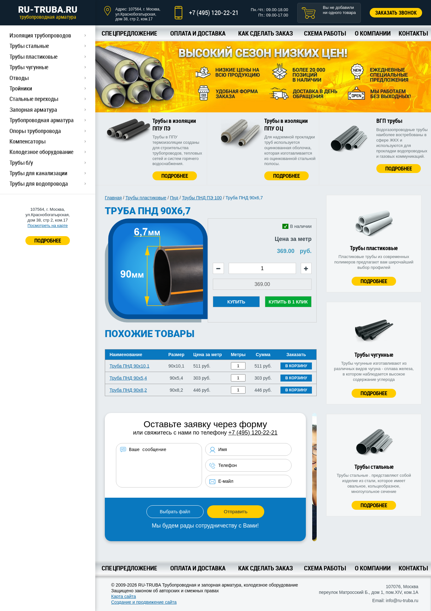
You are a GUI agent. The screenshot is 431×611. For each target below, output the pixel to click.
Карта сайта (123, 596)
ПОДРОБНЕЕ (47, 240)
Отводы (19, 78)
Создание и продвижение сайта (144, 602)
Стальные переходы (34, 99)
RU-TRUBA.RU (47, 12)
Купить (236, 301)
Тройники (21, 88)
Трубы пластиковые (33, 56)
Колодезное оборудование (41, 152)
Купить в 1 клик (288, 301)
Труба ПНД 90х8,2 (128, 390)
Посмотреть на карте (48, 225)
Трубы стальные (29, 46)
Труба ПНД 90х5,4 (128, 378)
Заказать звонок (396, 12)
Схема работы (325, 33)
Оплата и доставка (198, 33)
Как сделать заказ (265, 33)
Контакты (413, 33)
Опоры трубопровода (35, 131)
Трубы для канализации (38, 173)
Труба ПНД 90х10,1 (129, 366)
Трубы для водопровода (39, 183)
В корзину (296, 366)
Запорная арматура (33, 109)
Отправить (235, 511)
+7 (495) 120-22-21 (214, 12)
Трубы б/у (21, 162)
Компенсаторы (27, 141)
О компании (373, 33)
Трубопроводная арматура (42, 120)
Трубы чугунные (29, 67)
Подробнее (174, 175)
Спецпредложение (129, 33)
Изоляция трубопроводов (40, 35)
